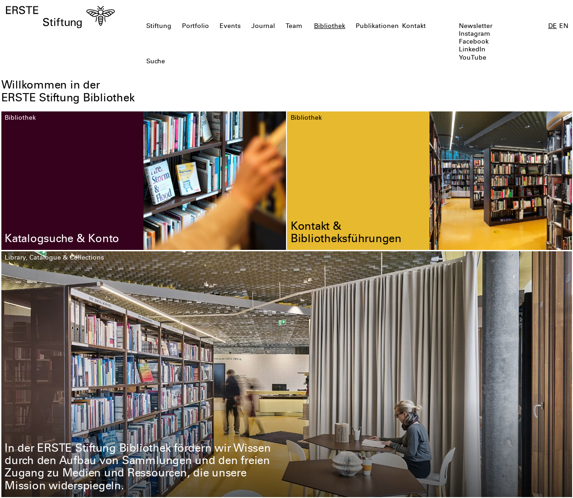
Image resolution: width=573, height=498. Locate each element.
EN (563, 26)
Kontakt (414, 26)
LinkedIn (472, 50)
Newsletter (475, 26)
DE (552, 26)
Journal (263, 26)
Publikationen (377, 26)
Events (230, 26)
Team (294, 26)
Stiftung (158, 26)
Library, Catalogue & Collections (54, 258)
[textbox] (241, 62)
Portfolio (195, 26)
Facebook (474, 42)
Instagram (474, 34)
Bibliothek (329, 26)
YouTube (472, 58)
